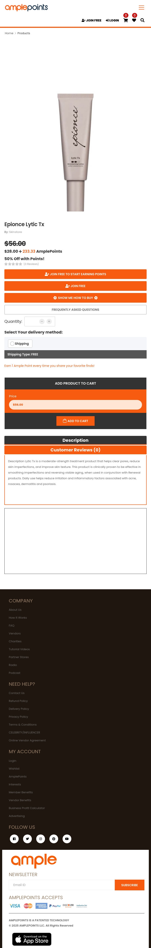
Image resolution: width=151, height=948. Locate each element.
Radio (13, 665)
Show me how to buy (75, 298)
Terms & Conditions (23, 725)
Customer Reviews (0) (75, 450)
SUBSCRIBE (129, 885)
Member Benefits (21, 792)
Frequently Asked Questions (75, 309)
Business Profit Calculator (27, 808)
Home (9, 33)
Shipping (22, 343)
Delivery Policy (19, 709)
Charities (15, 641)
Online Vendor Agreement (27, 740)
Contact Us (17, 693)
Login (12, 761)
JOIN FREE (91, 20)
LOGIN (112, 20)
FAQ (11, 625)
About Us (15, 610)
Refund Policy (18, 701)
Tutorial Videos (19, 649)
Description (75, 440)
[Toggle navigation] (142, 7)
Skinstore (15, 232)
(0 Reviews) (31, 264)
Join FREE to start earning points (77, 274)
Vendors (15, 633)
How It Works (18, 618)
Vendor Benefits (20, 800)
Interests (15, 784)
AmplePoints (18, 776)
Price (12, 396)
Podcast (14, 673)
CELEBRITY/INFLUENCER (24, 732)
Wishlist (14, 769)
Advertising (17, 816)
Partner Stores (19, 657)
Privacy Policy (18, 717)
